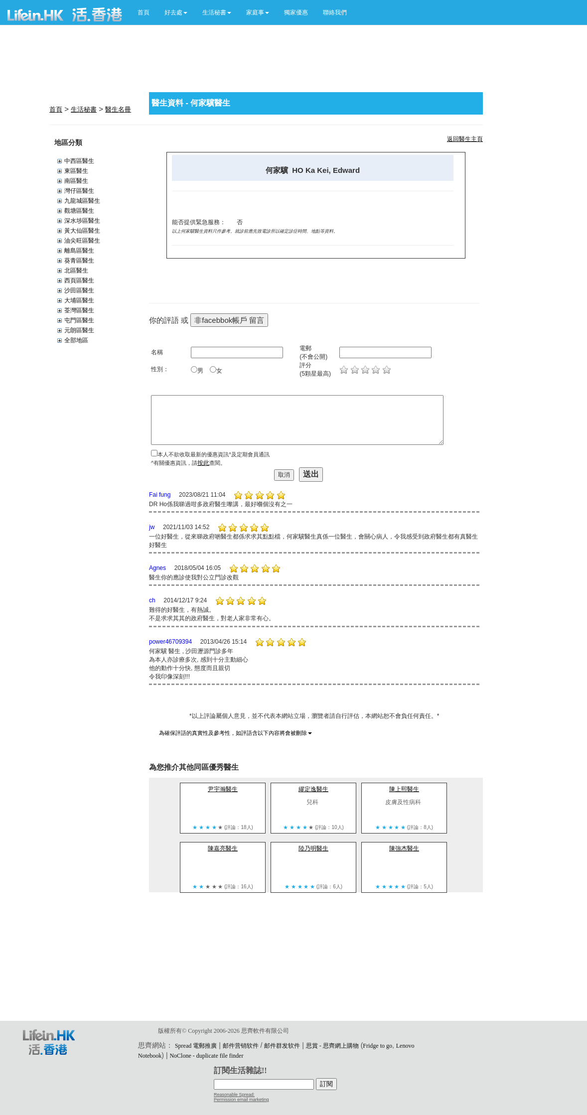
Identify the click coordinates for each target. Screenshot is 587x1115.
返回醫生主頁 (465, 139)
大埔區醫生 (79, 300)
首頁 (143, 12)
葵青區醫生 (79, 260)
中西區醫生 (79, 160)
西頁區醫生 (79, 280)
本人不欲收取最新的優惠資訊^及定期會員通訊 (213, 454)
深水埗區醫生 (82, 220)
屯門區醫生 (79, 320)
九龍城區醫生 (82, 200)
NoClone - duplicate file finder (206, 1055)
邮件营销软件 (241, 1045)
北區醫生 (76, 270)
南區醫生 (76, 180)
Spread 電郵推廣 (196, 1045)
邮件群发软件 (282, 1045)
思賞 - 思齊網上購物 (332, 1045)
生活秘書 (84, 109)
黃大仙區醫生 (82, 230)
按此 (203, 462)
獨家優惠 (296, 12)
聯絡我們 (335, 12)
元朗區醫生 (79, 330)
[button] (176, 12)
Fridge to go (377, 1045)
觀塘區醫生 (79, 210)
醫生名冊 (118, 109)
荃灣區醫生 (79, 310)
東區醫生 (76, 170)
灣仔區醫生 (79, 190)
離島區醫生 (79, 250)
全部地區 (76, 340)
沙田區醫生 (79, 290)
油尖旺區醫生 (82, 240)
